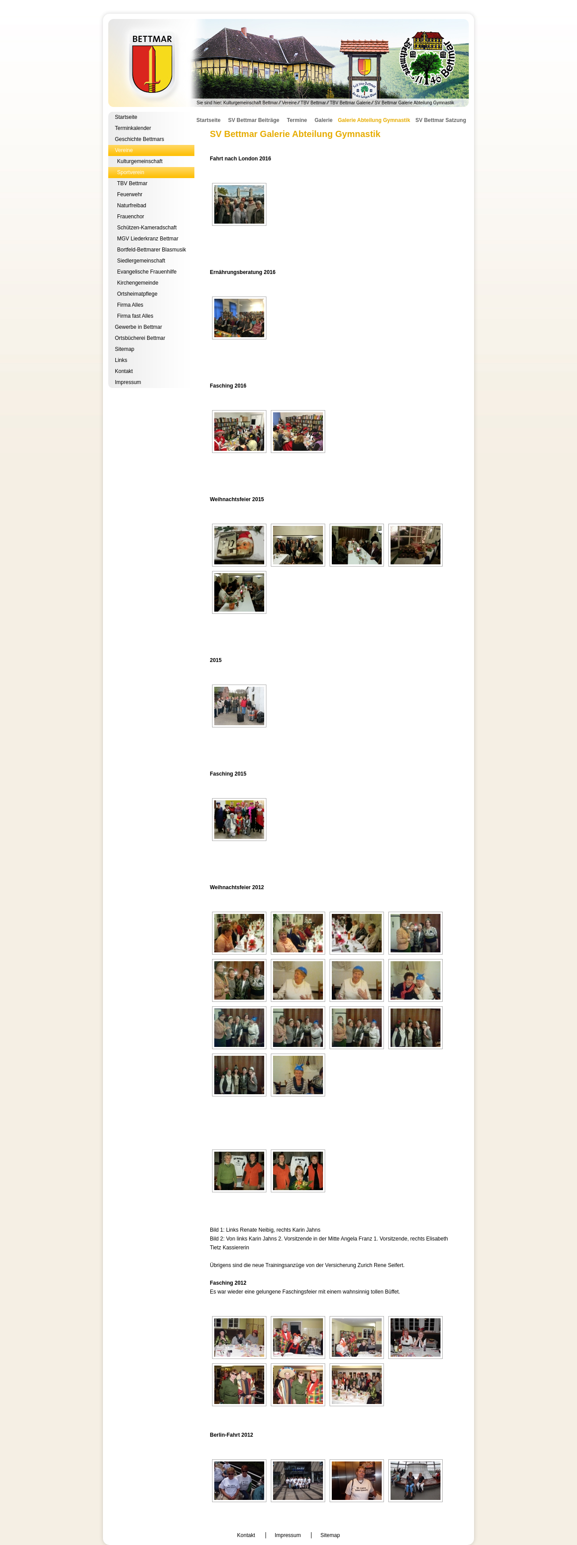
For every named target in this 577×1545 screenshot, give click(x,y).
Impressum (128, 382)
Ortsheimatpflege (137, 294)
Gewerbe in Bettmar (138, 327)
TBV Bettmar (313, 102)
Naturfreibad (131, 205)
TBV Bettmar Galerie (350, 102)
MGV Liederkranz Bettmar (147, 239)
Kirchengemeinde (137, 283)
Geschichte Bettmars (139, 139)
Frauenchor (130, 216)
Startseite (126, 117)
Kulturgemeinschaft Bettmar (288, 63)
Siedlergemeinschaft (141, 261)
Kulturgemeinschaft (140, 161)
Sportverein (130, 172)
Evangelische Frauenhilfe (147, 272)
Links (121, 360)
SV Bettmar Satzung (440, 120)
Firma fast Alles (135, 316)
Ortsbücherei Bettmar (140, 338)
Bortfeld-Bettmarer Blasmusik (151, 250)
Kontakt (124, 371)
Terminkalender (133, 128)
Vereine (289, 102)
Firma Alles (130, 305)
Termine (297, 120)
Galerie (324, 120)
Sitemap (124, 349)
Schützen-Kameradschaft (147, 228)
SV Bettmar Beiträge (253, 120)
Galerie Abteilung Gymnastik (374, 120)
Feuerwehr (129, 194)
